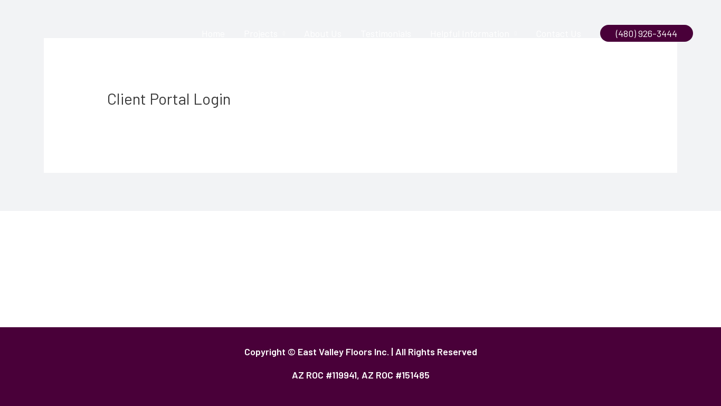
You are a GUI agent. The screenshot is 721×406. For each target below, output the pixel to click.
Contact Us (558, 33)
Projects (261, 33)
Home (213, 33)
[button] (646, 33)
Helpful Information (469, 33)
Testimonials (385, 33)
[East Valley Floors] (60, 32)
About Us (322, 33)
